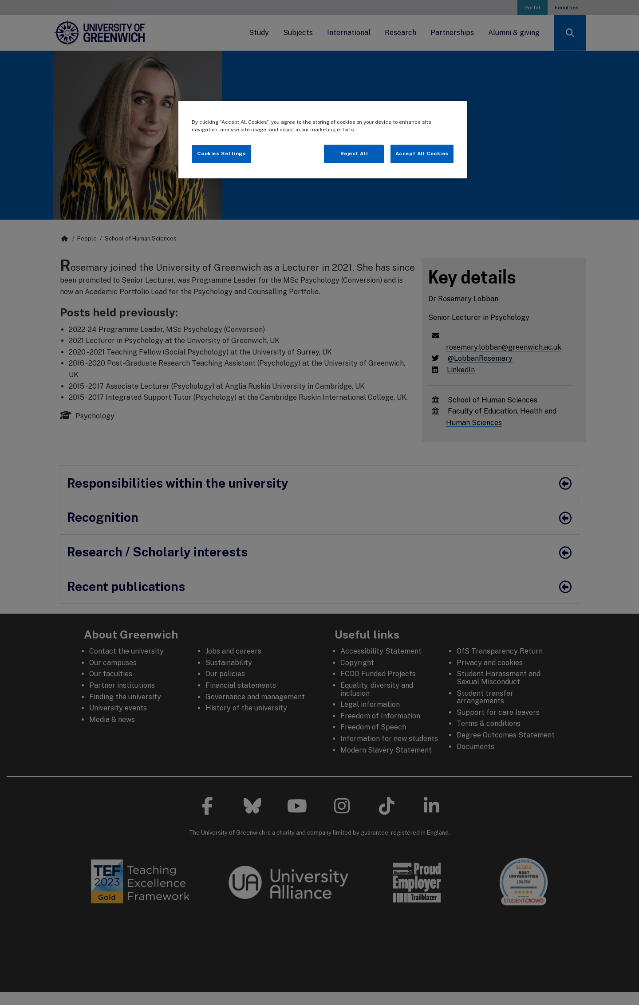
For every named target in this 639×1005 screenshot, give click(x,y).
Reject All (354, 153)
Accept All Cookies (422, 153)
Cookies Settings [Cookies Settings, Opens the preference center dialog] (221, 153)
